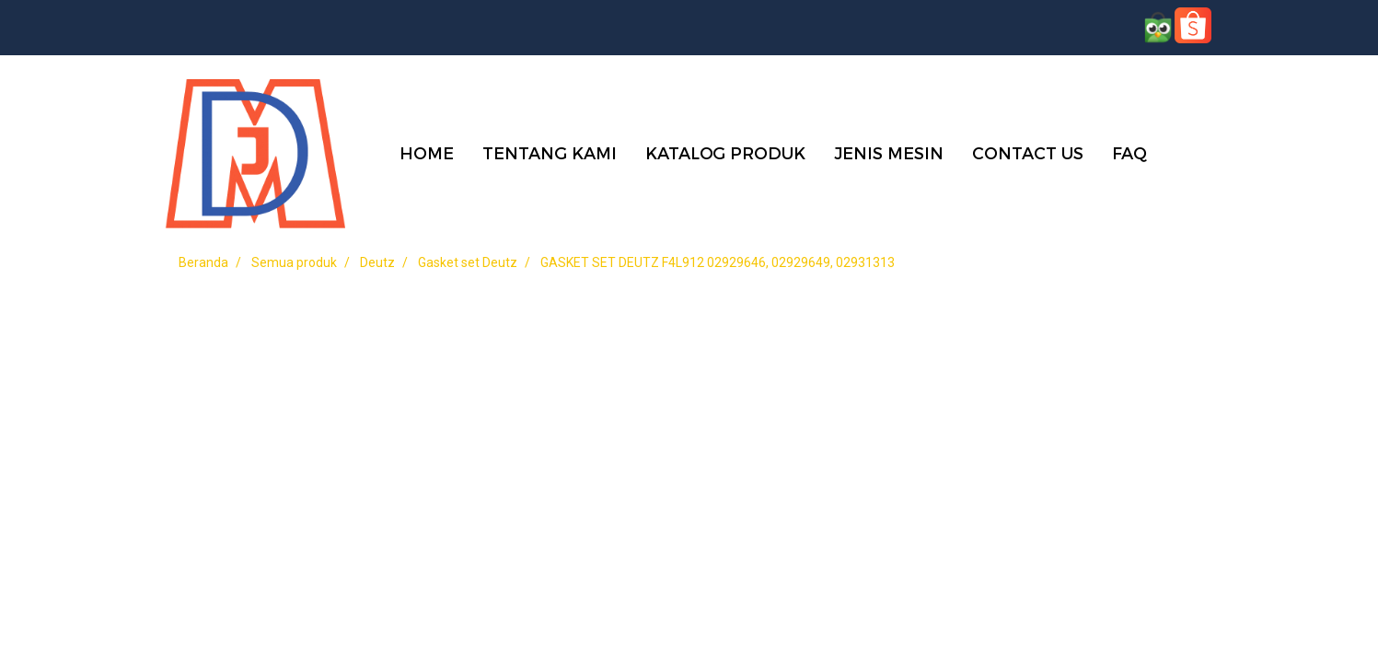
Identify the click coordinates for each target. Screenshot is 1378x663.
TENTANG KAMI (549, 152)
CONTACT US (1027, 152)
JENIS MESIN (889, 152)
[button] (1188, 152)
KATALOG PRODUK (725, 152)
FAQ (1129, 152)
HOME (427, 152)
